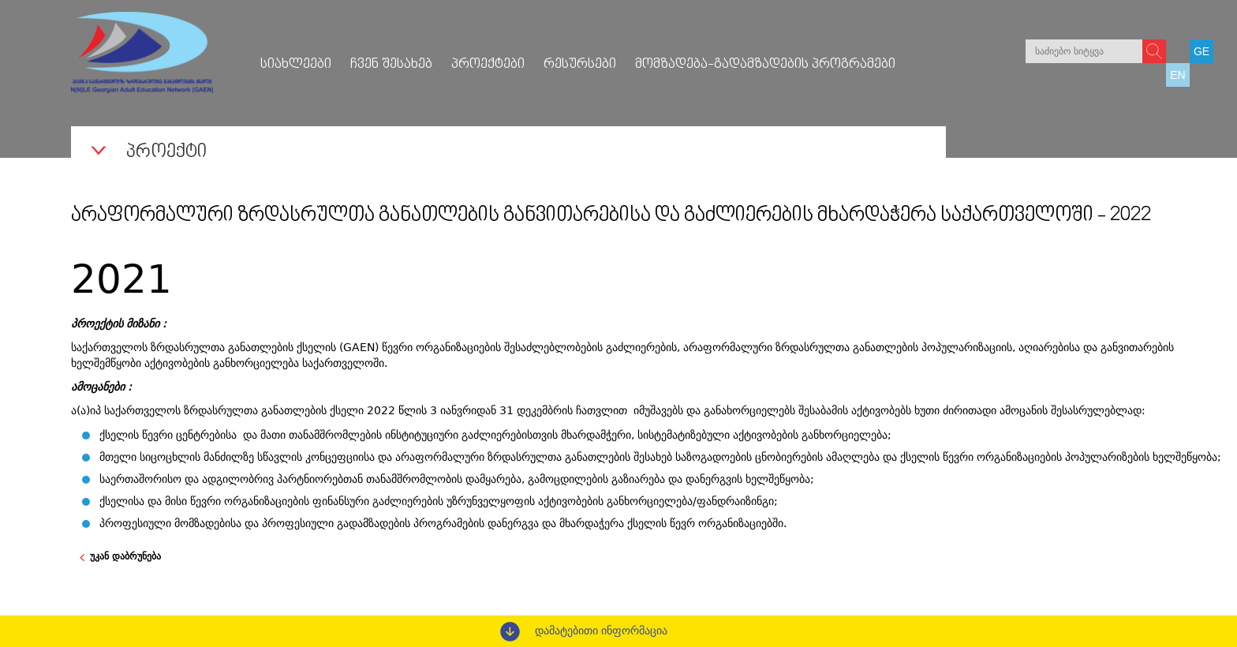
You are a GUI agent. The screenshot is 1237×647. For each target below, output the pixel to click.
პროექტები (488, 64)
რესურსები (580, 64)
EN (1177, 75)
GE (1201, 51)
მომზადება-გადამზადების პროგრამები (765, 64)
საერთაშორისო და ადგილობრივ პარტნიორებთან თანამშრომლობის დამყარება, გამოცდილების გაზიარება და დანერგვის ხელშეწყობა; (456, 479)
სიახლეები (295, 64)
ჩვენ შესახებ (391, 64)
